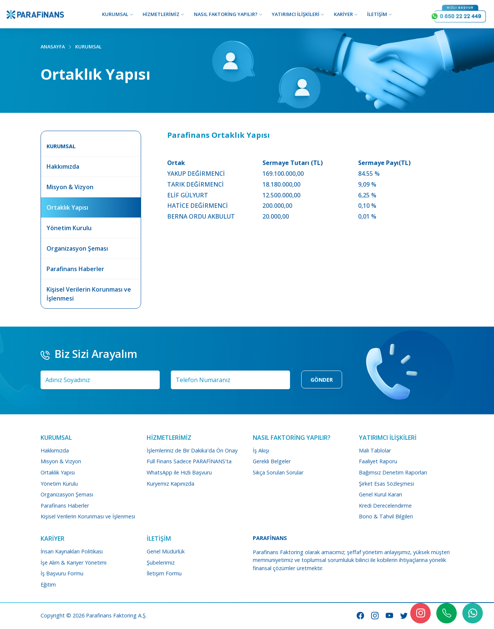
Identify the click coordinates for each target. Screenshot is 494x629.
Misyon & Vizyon (61, 461)
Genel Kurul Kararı (380, 494)
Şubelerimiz (161, 562)
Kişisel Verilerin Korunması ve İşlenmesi (88, 516)
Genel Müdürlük (166, 551)
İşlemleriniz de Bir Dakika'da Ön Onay (192, 450)
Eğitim (48, 584)
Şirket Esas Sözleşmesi (386, 483)
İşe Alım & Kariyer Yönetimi (73, 562)
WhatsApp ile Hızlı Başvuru (179, 472)
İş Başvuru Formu (62, 573)
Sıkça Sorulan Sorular (278, 472)
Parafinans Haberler (65, 505)
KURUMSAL (88, 46)
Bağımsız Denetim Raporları (393, 472)
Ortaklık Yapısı (58, 472)
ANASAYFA (53, 46)
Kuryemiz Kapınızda (170, 483)
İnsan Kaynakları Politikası (72, 551)
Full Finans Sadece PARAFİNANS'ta (189, 461)
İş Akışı (261, 450)
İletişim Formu (164, 573)
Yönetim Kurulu (59, 483)
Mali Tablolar (375, 450)
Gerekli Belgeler (272, 461)
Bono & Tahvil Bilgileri (386, 516)
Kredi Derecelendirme (385, 505)
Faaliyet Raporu (378, 461)
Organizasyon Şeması (67, 494)
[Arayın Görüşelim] (458, 14)
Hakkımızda (55, 450)
